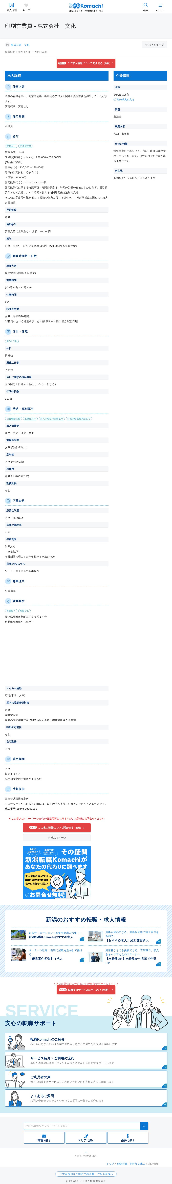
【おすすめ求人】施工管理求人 (127, 940)
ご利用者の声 (40, 1077)
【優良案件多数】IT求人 (46, 958)
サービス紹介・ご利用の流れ (52, 1058)
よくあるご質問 (42, 1096)
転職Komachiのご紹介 (47, 1039)
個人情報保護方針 (95, 1180)
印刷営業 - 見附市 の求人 (131, 1163)
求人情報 (12, 10)
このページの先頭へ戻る (86, 1156)
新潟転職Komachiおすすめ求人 (51, 937)
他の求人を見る (125, 99)
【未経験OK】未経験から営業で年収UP (131, 961)
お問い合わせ (74, 1181)
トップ (110, 1163)
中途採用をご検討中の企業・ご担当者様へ (87, 1174)
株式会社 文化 (20, 44)
